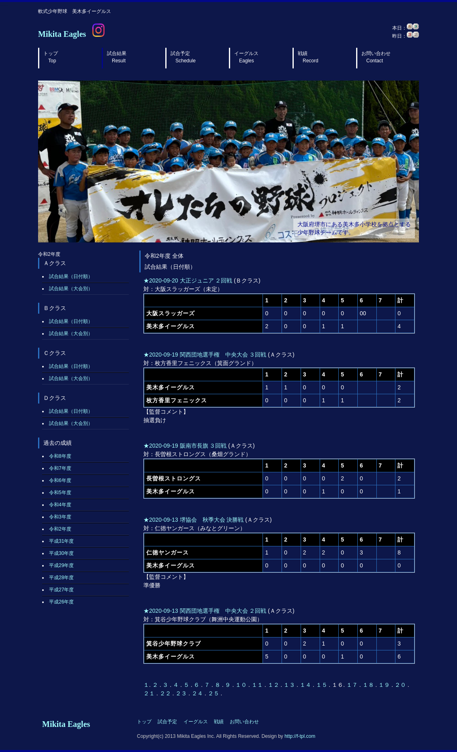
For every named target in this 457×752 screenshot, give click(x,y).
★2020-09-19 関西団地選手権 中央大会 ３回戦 (204, 354)
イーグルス (246, 57)
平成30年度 (61, 553)
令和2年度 (60, 529)
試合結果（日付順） (71, 276)
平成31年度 (61, 541)
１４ (306, 685)
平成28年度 (61, 577)
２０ (401, 685)
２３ (181, 693)
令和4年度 (60, 505)
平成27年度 (61, 590)
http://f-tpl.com (299, 736)
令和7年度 (60, 468)
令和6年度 (60, 480)
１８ (369, 685)
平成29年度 (61, 565)
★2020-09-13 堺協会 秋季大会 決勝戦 (193, 519)
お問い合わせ (376, 57)
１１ (258, 685)
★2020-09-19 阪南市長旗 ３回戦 (184, 445)
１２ (274, 685)
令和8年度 (60, 456)
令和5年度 (60, 492)
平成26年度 (61, 602)
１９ (384, 685)
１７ (352, 685)
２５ (214, 693)
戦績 (308, 57)
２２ (166, 693)
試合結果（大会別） (71, 288)
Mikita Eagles (62, 34)
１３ (290, 685)
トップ (50, 57)
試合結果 (116, 57)
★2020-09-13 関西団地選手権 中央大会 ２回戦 (204, 611)
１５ (322, 685)
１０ (241, 685)
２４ (198, 693)
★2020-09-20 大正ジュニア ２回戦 (187, 280)
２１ (149, 693)
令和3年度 (60, 517)
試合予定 (183, 57)
